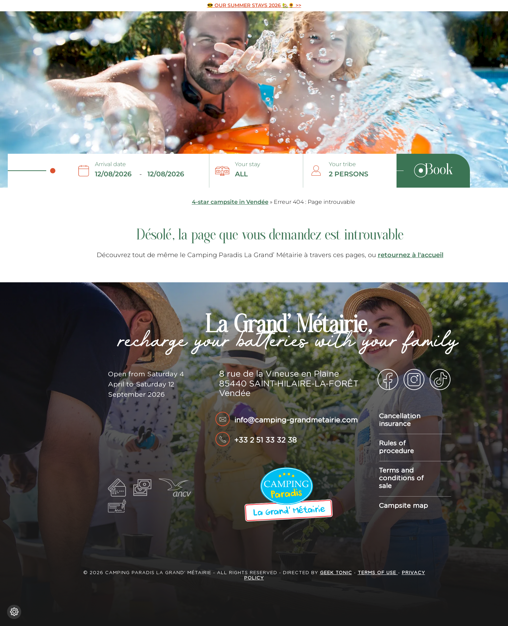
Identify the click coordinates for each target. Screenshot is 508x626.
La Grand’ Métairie (19, 22)
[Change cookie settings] (14, 612)
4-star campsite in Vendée (230, 202)
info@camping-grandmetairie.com (296, 420)
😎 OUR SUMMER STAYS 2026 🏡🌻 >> (254, 5)
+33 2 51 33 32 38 (265, 440)
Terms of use (378, 573)
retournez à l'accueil (410, 255)
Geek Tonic (336, 573)
